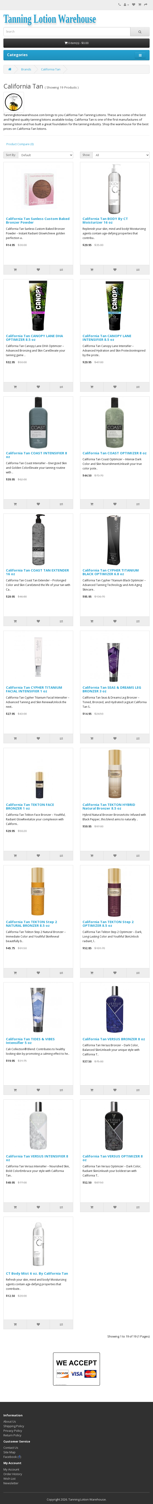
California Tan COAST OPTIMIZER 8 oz (115, 453)
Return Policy (12, 1435)
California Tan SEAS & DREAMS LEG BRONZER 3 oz (112, 689)
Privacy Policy (12, 1431)
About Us (9, 1421)
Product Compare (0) (20, 144)
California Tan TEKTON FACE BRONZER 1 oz (30, 806)
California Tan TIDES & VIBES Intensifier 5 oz (30, 1041)
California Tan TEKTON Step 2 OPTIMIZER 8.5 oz (108, 923)
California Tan (50, 69)
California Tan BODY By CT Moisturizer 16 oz (105, 220)
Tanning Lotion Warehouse (49, 19)
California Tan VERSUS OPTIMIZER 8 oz (113, 1158)
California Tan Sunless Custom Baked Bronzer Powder (38, 220)
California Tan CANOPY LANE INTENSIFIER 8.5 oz (107, 337)
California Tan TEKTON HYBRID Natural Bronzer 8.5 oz (109, 806)
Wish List (9, 1478)
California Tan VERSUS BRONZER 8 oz (114, 1039)
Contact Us (10, 1448)
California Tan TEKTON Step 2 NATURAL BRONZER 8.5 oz (31, 923)
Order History (12, 1474)
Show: (86, 155)
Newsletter (10, 1483)
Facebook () (12, 1457)
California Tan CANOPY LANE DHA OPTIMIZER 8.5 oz (34, 337)
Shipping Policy (13, 1426)
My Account (11, 1469)
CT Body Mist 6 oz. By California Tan (37, 1273)
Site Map (9, 1452)
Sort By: (11, 155)
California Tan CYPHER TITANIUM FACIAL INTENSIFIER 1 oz (34, 689)
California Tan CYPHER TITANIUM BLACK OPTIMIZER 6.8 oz (111, 572)
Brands (26, 69)
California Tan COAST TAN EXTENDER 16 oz (37, 572)
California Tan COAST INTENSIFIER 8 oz (36, 455)
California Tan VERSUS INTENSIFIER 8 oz (37, 1158)
